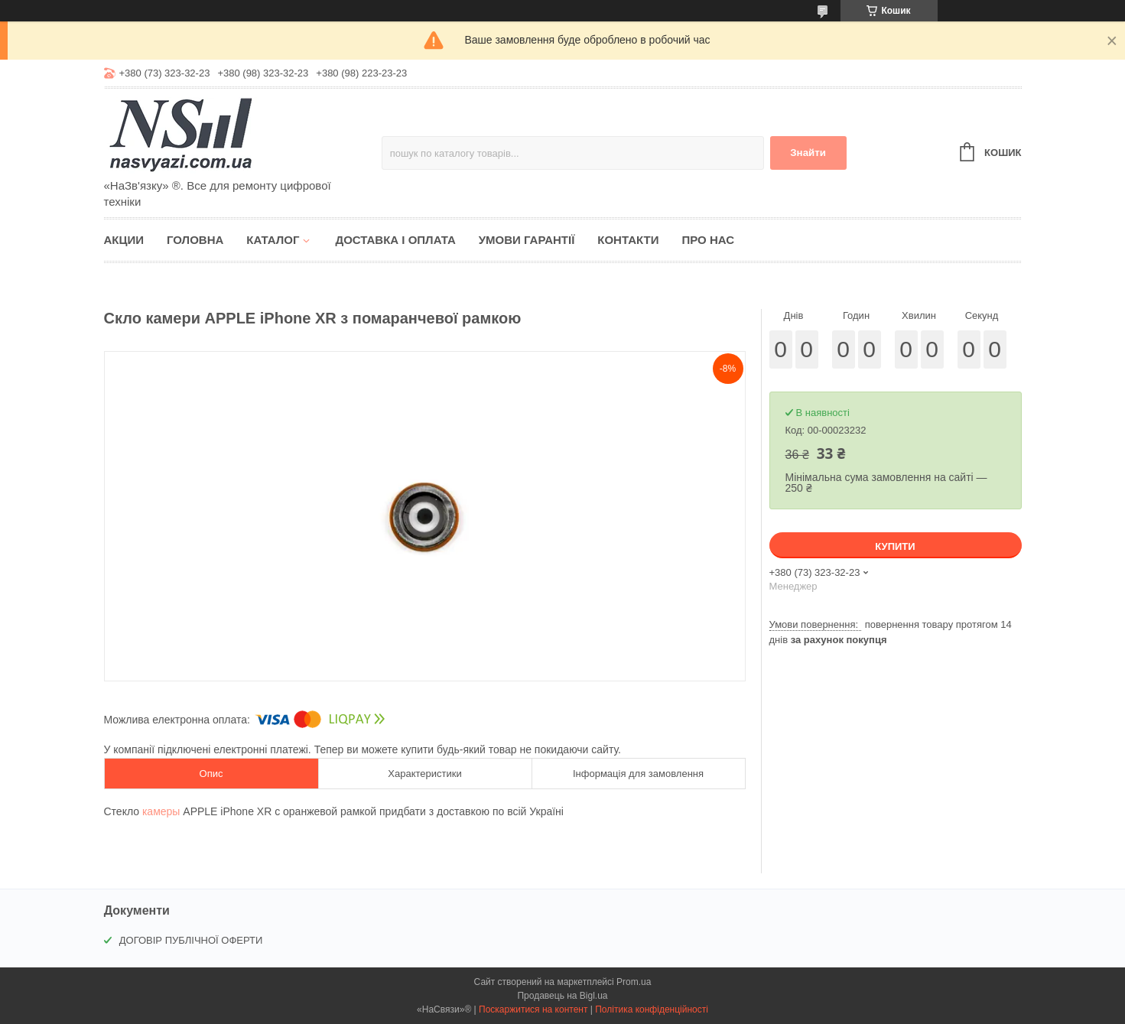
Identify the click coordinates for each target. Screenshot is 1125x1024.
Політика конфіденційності (651, 1009)
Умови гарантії (527, 239)
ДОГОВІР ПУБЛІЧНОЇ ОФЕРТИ (191, 940)
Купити (895, 546)
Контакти (627, 239)
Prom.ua (633, 982)
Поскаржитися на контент (533, 1009)
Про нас (707, 239)
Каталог (272, 239)
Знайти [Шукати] (808, 152)
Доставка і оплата (395, 239)
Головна (195, 239)
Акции (124, 239)
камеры (161, 811)
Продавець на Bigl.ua (562, 995)
